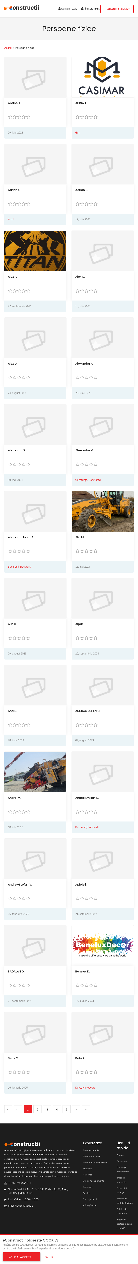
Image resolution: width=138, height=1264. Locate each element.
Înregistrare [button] (90, 8)
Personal (87, 1174)
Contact (120, 1155)
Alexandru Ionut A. (21, 537)
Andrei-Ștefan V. (20, 884)
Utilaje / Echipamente (93, 1180)
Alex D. (12, 364)
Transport (87, 1187)
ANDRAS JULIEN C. (87, 711)
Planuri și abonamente (123, 1169)
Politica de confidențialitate (125, 1200)
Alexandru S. (17, 450)
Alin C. (12, 624)
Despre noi (122, 1161)
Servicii (86, 1193)
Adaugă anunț (90, 1205)
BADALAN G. (16, 971)
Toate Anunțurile (91, 1150)
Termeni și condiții (122, 1190)
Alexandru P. (84, 364)
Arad (10, 219)
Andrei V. (14, 798)
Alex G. (80, 277)
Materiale (87, 1168)
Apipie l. (81, 884)
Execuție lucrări (90, 1199)
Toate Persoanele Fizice (95, 1162)
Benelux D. (82, 971)
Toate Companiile (91, 1156)
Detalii (49, 1257)
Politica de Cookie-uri (122, 1211)
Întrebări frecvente (121, 1179)
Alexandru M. (84, 450)
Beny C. (13, 1058)
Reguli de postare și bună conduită (124, 1223)
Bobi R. (80, 1058)
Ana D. (12, 711)
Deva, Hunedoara (85, 1087)
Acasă (8, 47)
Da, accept (21, 1257)
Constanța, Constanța (88, 480)
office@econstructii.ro (20, 1205)
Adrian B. (81, 190)
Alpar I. (80, 624)
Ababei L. (14, 103)
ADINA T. (81, 103)
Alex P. (12, 277)
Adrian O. (14, 190)
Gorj (77, 132)
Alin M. (79, 537)
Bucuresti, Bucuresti (19, 566)
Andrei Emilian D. (87, 798)
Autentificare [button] (67, 8)
